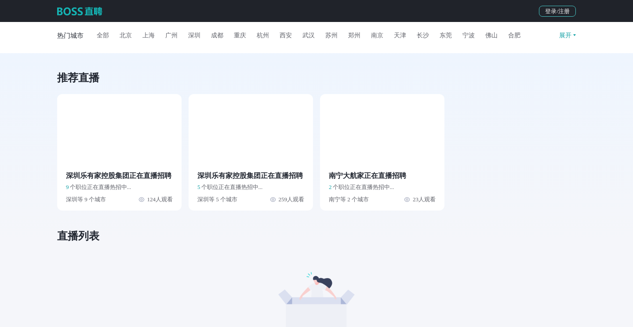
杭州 (263, 35)
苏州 (331, 35)
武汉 (308, 35)
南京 (377, 35)
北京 (126, 35)
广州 (171, 35)
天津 (400, 35)
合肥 (514, 35)
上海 (148, 35)
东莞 (446, 35)
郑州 (354, 35)
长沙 (423, 35)
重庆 (240, 35)
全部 (103, 35)
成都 (217, 35)
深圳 (194, 35)
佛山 (491, 35)
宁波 (468, 35)
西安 (286, 35)
